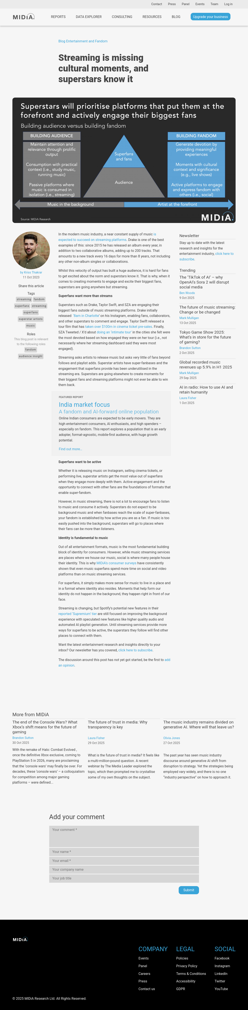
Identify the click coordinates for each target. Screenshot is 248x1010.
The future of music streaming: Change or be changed (207, 310)
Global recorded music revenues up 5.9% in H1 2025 (205, 365)
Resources (152, 17)
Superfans (22, 305)
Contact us (146, 989)
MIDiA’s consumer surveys (117, 563)
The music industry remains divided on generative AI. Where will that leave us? (198, 724)
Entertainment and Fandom (87, 41)
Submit (188, 890)
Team (214, 4)
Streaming (24, 299)
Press (172, 4)
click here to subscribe (135, 650)
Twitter (220, 981)
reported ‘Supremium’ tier (77, 614)
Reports (58, 17)
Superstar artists (31, 319)
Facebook (222, 958)
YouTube (221, 989)
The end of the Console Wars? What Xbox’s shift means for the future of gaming (44, 727)
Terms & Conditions (191, 974)
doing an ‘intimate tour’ (114, 332)
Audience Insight (31, 356)
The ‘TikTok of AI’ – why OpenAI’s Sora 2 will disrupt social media (204, 282)
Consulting (122, 17)
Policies (182, 958)
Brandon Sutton (189, 348)
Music (30, 325)
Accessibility (186, 981)
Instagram (222, 966)
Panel (186, 4)
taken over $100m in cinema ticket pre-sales (118, 327)
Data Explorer (89, 17)
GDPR (180, 989)
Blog (176, 17)
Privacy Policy (187, 966)
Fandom (39, 299)
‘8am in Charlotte (85, 316)
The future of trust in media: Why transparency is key (117, 724)
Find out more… (70, 449)
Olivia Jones (171, 738)
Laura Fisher (187, 398)
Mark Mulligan (189, 318)
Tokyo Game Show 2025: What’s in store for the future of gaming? (205, 337)
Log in (228, 4)
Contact (156, 4)
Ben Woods (187, 293)
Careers (144, 974)
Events (200, 4)
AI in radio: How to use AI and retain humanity (206, 390)
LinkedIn (221, 974)
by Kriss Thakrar (31, 272)
